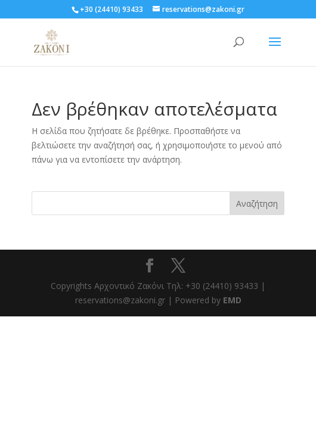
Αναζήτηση (257, 203)
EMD (232, 300)
